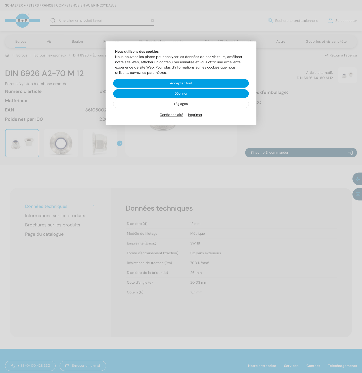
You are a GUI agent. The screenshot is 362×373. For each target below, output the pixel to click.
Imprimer (195, 115)
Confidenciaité (171, 115)
